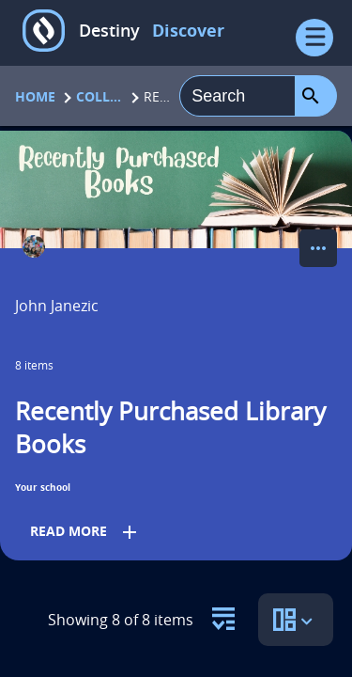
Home (35, 96)
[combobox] (237, 96)
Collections (99, 96)
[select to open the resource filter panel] (223, 613)
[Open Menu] (314, 37)
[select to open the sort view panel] (295, 619)
